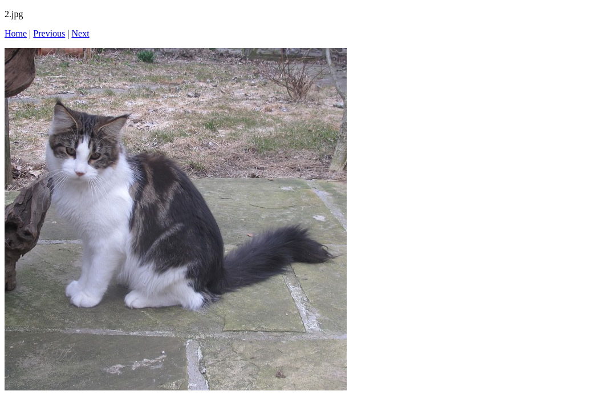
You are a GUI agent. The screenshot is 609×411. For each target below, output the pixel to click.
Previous (49, 33)
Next (81, 33)
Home (16, 33)
